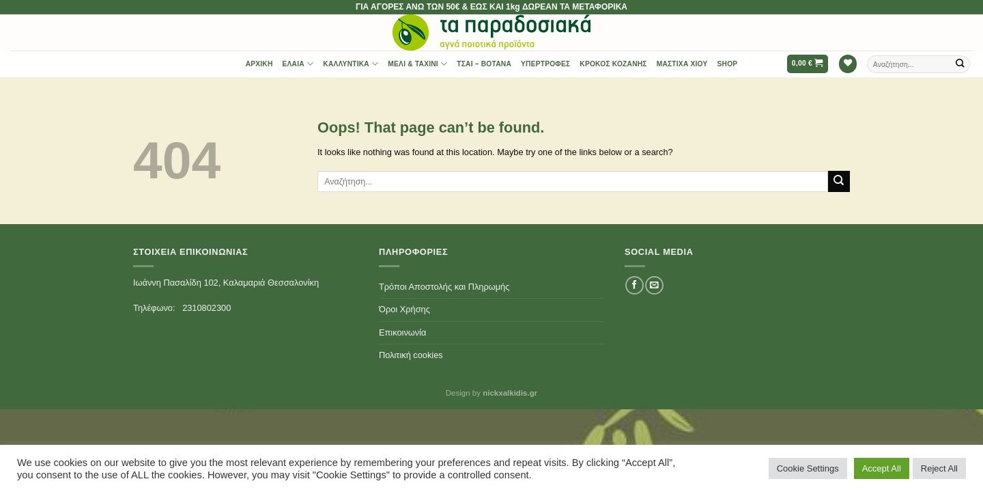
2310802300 (206, 308)
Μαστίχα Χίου (682, 64)
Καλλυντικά (350, 63)
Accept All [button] (881, 468)
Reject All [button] (939, 468)
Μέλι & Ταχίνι (417, 63)
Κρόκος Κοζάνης (613, 64)
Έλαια (298, 63)
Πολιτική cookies (411, 355)
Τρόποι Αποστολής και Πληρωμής (444, 287)
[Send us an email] (654, 285)
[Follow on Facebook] (634, 285)
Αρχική (259, 64)
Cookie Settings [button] (808, 468)
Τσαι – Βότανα (484, 64)
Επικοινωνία (402, 332)
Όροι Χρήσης (404, 309)
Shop (727, 64)
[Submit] (960, 64)
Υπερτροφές (545, 64)
